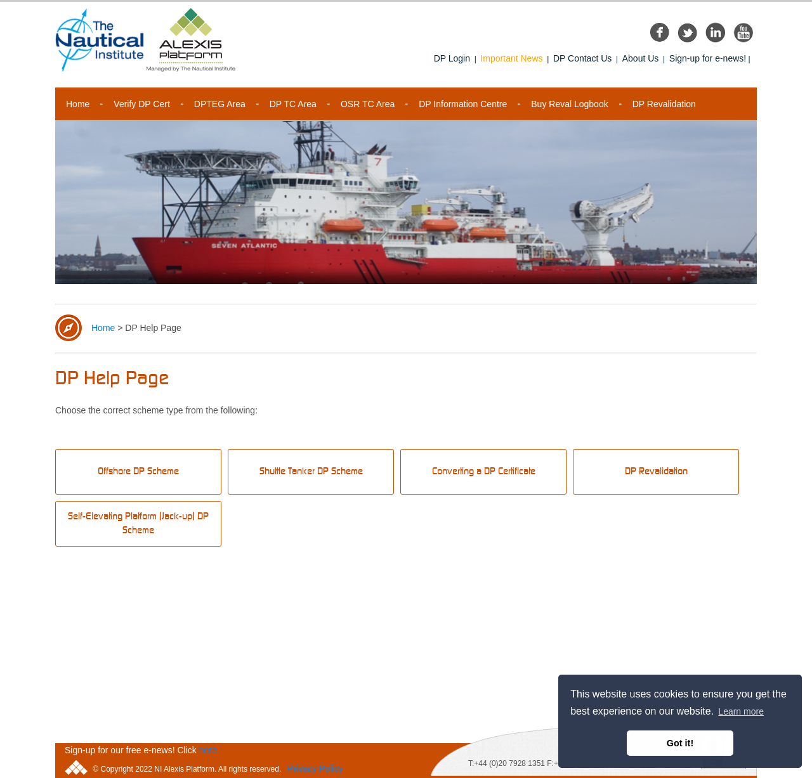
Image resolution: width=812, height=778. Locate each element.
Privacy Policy (315, 768)
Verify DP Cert (141, 104)
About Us (640, 58)
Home (77, 104)
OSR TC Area (368, 104)
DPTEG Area (220, 104)
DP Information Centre (463, 104)
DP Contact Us (582, 58)
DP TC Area (293, 104)
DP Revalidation (664, 104)
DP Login (452, 58)
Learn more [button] (741, 711)
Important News (511, 58)
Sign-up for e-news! (707, 58)
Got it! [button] (680, 743)
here (208, 750)
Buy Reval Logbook (569, 104)
